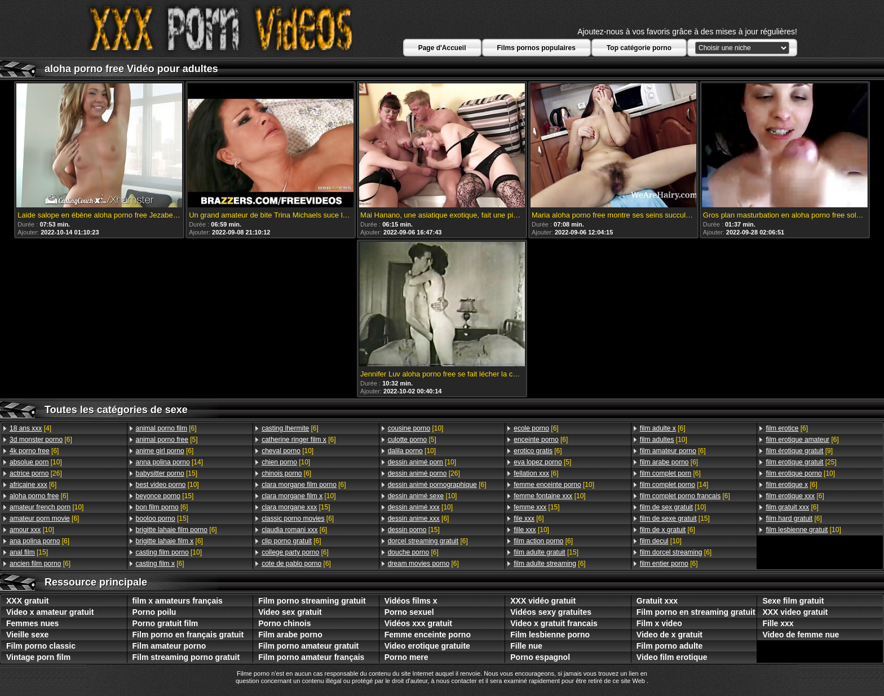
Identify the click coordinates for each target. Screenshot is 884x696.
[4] (30, 428)
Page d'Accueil (442, 48)
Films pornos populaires (536, 48)
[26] (36, 473)
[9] (799, 451)
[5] (167, 440)
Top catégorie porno (639, 48)
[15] (29, 552)
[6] (41, 440)
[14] (169, 462)
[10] (36, 462)
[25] (801, 462)
